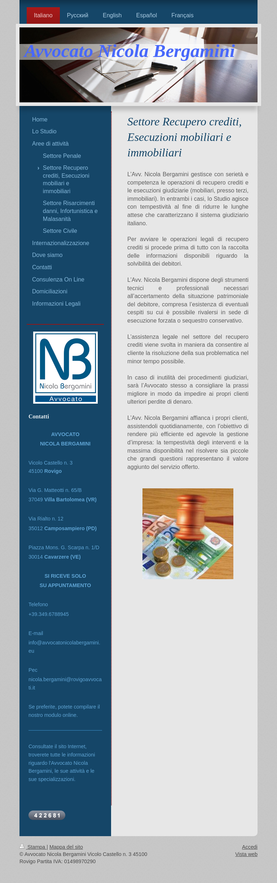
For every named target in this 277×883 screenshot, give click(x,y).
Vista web (246, 854)
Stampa (33, 847)
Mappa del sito (66, 847)
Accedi (250, 847)
